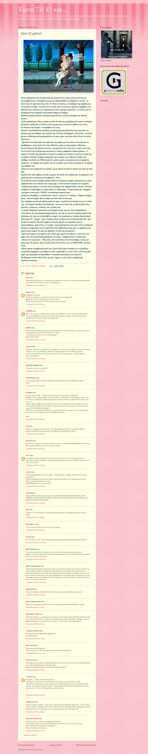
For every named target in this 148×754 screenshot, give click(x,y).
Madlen (28, 328)
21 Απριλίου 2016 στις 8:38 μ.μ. (35, 503)
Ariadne (28, 537)
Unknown (29, 677)
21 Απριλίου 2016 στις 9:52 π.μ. (35, 304)
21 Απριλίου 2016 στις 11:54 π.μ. (36, 340)
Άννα (27, 510)
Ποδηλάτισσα (30, 702)
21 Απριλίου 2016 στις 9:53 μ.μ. (35, 530)
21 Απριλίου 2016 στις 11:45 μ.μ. (36, 582)
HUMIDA (29, 311)
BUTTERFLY (30, 524)
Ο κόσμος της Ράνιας (32, 631)
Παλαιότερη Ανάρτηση (86, 745)
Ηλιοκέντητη (30, 660)
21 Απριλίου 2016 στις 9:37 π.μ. (35, 285)
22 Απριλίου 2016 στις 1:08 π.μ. (35, 607)
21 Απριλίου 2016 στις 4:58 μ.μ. (35, 419)
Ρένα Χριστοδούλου (32, 718)
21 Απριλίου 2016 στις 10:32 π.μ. (36, 321)
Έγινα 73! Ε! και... (42, 9)
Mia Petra (29, 441)
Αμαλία (28, 292)
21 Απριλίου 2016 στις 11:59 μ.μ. (36, 595)
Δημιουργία (29, 589)
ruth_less (29, 346)
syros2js (28, 472)
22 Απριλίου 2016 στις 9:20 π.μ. (35, 695)
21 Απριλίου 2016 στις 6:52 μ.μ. (35, 448)
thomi (28, 277)
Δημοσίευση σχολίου (30, 735)
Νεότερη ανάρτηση (26, 745)
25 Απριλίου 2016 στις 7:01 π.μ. (35, 731)
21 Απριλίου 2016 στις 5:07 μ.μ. (35, 434)
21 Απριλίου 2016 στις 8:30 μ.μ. (35, 486)
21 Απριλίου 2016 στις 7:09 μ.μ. (35, 465)
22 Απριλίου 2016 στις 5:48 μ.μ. (35, 712)
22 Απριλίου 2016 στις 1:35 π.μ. (35, 624)
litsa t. (28, 455)
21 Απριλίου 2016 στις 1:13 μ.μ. (35, 371)
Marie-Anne (30, 645)
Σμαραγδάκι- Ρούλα (32, 614)
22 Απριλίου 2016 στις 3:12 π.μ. (35, 653)
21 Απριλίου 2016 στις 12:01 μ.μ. (36, 358)
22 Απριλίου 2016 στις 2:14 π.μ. (35, 638)
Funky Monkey (31, 378)
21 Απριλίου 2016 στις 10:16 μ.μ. (36, 559)
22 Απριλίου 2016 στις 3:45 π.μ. (35, 670)
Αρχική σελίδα (55, 745)
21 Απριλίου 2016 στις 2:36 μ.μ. (35, 386)
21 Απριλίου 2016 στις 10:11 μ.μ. (36, 542)
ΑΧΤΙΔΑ (29, 493)
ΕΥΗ (27, 426)
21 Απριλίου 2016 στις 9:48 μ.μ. (35, 517)
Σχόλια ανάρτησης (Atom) (34, 749)
